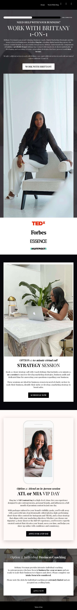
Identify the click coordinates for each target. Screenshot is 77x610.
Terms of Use (38, 607)
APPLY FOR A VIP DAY (38, 533)
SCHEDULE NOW (38, 395)
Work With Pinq (53, 5)
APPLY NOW (38, 590)
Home (43, 5)
